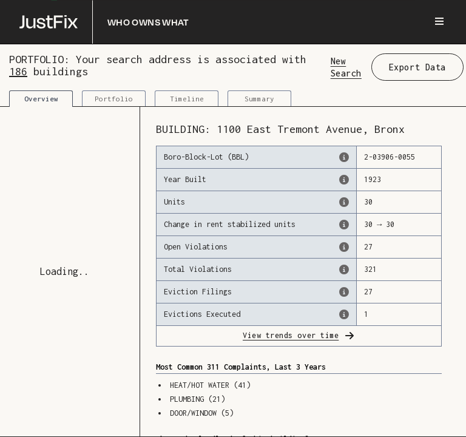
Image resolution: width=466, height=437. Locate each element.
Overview (41, 99)
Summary (259, 99)
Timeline (187, 99)
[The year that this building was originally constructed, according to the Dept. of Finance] (344, 180)
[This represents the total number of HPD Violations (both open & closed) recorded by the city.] (344, 269)
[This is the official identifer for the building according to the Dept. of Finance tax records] (344, 157)
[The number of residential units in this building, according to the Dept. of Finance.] (344, 202)
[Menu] (439, 22)
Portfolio (114, 99)
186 (18, 71)
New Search (346, 67)
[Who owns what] (104, 22)
